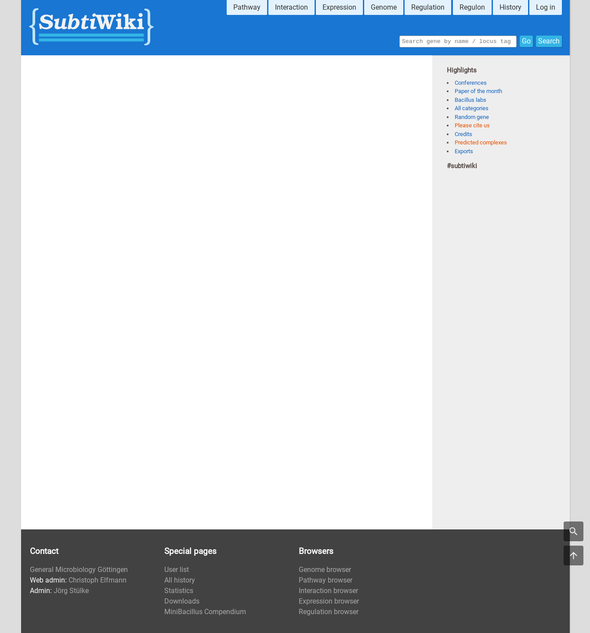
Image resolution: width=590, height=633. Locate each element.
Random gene (472, 117)
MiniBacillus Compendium (205, 612)
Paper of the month (478, 91)
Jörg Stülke (71, 590)
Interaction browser (328, 590)
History (510, 7)
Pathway (247, 7)
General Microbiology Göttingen (79, 569)
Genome (384, 7)
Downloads (181, 601)
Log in (545, 7)
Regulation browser (328, 612)
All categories (472, 108)
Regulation (428, 7)
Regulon (472, 7)
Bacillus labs (470, 100)
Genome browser (325, 569)
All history (179, 580)
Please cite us (472, 125)
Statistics (178, 590)
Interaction (291, 7)
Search (549, 40)
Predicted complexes (481, 142)
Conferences (471, 82)
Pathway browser (325, 580)
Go (526, 40)
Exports (464, 151)
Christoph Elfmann (98, 580)
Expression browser (329, 601)
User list (176, 569)
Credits (463, 134)
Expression (339, 7)
